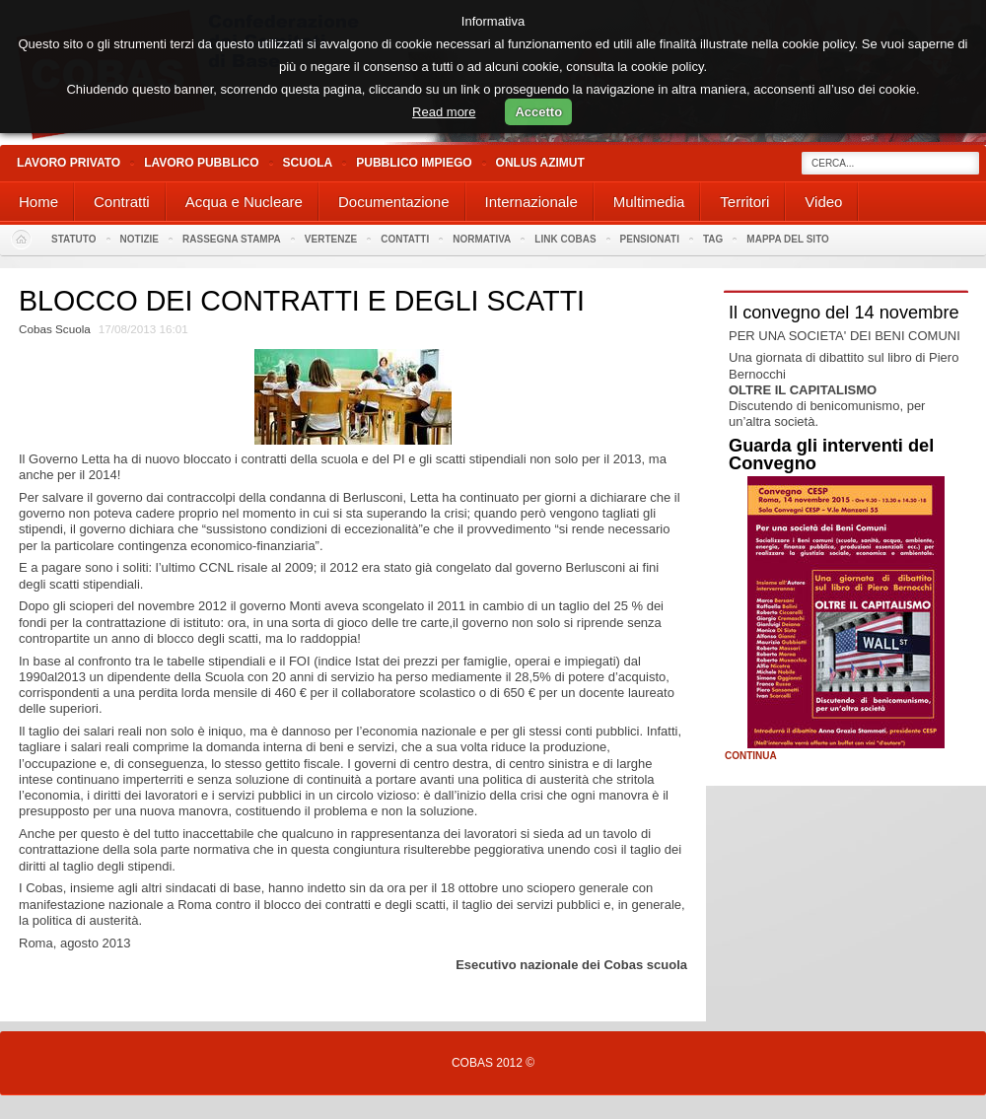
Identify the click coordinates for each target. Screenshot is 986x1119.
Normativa (482, 239)
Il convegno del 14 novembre (844, 312)
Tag (713, 239)
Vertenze (331, 239)
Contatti (405, 239)
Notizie (139, 239)
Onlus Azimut (540, 163)
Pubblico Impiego (413, 163)
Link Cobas (565, 239)
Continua (751, 756)
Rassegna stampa (231, 239)
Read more (443, 112)
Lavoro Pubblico (201, 163)
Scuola (308, 163)
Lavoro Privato (68, 163)
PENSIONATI (649, 239)
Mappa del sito (787, 239)
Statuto (74, 239)
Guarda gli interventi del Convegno (831, 454)
